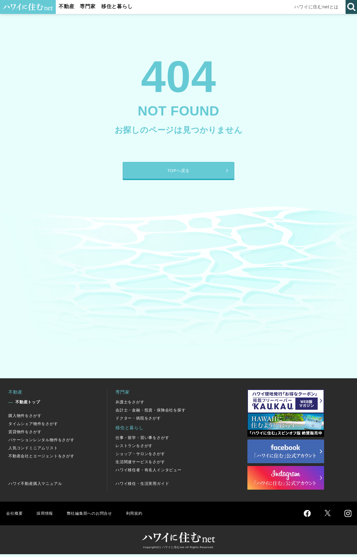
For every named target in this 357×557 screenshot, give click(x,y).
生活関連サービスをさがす (140, 464)
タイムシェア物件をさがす (33, 426)
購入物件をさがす (24, 418)
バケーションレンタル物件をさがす (41, 442)
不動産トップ (27, 405)
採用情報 (46, 516)
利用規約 (141, 516)
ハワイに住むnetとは (318, 6)
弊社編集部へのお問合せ (94, 516)
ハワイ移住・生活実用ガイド (142, 486)
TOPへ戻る (178, 172)
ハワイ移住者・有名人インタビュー (148, 472)
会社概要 (15, 516)
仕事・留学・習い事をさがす (142, 440)
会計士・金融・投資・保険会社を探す (150, 413)
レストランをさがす (134, 448)
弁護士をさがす (129, 405)
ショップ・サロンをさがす (140, 456)
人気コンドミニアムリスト (33, 450)
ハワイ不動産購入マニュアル (35, 486)
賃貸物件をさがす (24, 434)
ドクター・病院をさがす (138, 421)
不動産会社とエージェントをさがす (41, 459)
